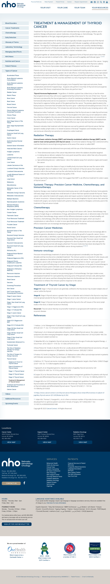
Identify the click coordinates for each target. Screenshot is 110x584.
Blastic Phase (11, 95)
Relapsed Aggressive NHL (15, 258)
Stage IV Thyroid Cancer (16, 377)
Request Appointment (81, 2)
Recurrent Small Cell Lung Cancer (15, 246)
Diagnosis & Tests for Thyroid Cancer (15, 362)
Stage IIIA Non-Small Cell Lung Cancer (15, 329)
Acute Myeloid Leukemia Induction (15, 84)
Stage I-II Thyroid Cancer (16, 371)
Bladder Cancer (12, 92)
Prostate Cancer (12, 224)
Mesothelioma (11, 185)
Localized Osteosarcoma (15, 171)
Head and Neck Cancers (14, 148)
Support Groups (51, 482)
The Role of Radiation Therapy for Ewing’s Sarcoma (14, 349)
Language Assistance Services (74, 469)
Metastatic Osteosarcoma (15, 196)
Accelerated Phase (13, 75)
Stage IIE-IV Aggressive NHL (14, 321)
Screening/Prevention (14, 285)
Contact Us (11, 483)
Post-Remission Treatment (15, 218)
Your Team (79, 8)
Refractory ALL (11, 250)
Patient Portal (60, 2)
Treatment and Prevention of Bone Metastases (16, 385)
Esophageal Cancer (13, 130)
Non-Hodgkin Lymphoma (15, 209)
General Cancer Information (15, 145)
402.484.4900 (6, 438)
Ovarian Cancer (11, 212)
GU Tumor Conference (53, 471)
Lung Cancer (11, 179)
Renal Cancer (11, 279)
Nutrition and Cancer (12, 61)
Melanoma (10, 182)
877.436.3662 (12, 473)
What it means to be (95, 555)
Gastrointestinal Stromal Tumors (14, 142)
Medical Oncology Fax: (9, 475)
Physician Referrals (36, 2)
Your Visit (45, 8)
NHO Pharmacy (51, 473)
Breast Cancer (11, 104)
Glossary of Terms (12, 42)
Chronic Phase (11, 115)
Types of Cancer (11, 71)
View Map (11, 442)
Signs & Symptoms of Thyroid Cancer (15, 367)
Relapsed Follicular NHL (14, 266)
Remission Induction (13, 273)
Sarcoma (10, 282)
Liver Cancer (11, 162)
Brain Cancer (11, 101)
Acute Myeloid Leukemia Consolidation (15, 79)
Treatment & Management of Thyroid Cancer (17, 381)
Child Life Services (53, 465)
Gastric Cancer (11, 138)
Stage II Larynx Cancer (14, 313)
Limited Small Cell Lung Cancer (14, 158)
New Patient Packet (74, 472)
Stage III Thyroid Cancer (16, 374)
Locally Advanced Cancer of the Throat (15, 175)
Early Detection (10, 37)
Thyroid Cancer (11, 359)
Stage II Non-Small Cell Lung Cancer (16, 316)
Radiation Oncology (53, 480)
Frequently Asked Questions (77, 467)
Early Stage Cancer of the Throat (15, 122)
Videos (7, 394)
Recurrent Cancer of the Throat (14, 231)
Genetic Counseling (53, 469)
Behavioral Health (52, 463)
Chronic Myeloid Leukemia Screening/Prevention (15, 111)
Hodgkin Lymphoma (13, 152)
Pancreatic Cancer (12, 215)
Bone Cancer (11, 98)
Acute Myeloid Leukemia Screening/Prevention (15, 88)
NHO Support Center (53, 475)
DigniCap (49, 486)
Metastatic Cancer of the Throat (15, 189)
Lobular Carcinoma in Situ (15, 165)
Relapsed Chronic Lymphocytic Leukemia (14, 262)
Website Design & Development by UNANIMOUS (55, 576)
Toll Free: (4, 473)
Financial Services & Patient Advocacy (76, 464)
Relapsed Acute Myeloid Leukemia (15, 254)
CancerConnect (52, 408)
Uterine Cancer (11, 389)
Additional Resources (13, 399)
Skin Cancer (10, 288)
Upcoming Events (11, 403)
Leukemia (10, 155)
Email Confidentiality (88, 576)
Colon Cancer (11, 118)
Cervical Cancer (12, 107)
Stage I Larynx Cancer (14, 299)
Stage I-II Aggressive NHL (15, 307)
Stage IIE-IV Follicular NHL (15, 325)
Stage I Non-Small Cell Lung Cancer (16, 303)
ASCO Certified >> (94, 557)
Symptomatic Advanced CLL (16, 342)
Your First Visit (72, 476)
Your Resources (100, 8)
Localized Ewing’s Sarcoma (15, 168)
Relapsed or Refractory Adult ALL (14, 269)
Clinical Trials (51, 467)
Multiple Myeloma (12, 199)
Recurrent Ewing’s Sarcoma (15, 235)
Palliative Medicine (53, 478)
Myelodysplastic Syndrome (15, 202)
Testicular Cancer (12, 345)
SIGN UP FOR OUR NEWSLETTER (16, 524)
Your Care (62, 8)
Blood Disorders (11, 23)
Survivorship (50, 484)
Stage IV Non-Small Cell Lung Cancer (14, 338)
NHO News (9, 56)
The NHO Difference (74, 474)
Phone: (4, 471)
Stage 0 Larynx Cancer (14, 296)
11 (82, 88)
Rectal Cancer (11, 227)
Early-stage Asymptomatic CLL (15, 126)
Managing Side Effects (13, 52)
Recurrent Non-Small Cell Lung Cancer (15, 239)
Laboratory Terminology (13, 47)
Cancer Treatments (12, 28)
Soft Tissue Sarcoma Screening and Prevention (15, 292)
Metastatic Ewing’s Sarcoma (16, 193)
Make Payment (49, 2)
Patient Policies (10, 66)
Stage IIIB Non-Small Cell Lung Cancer (15, 333)
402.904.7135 (77, 438)
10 (87, 246)
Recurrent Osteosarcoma (15, 243)
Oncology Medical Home (54, 476)
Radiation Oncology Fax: (9, 477)
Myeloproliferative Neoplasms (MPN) (13, 205)
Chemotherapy (10, 33)
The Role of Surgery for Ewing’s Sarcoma (14, 355)
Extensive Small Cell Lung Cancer (15, 134)
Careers (69, 2)
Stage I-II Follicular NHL (14, 310)
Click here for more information (56, 503)
